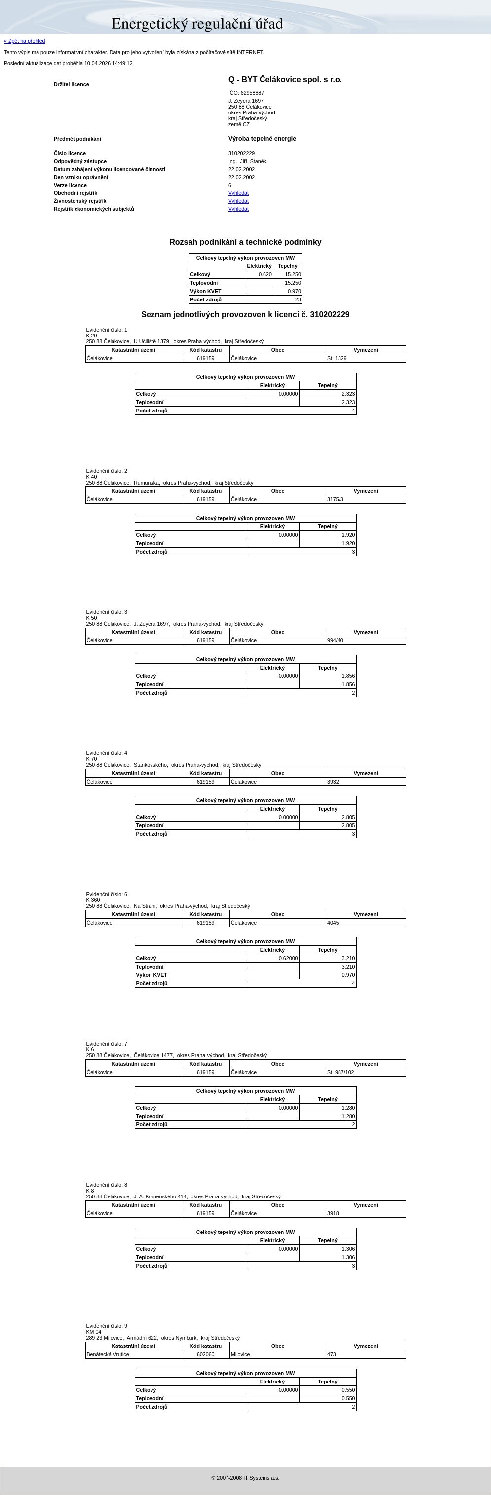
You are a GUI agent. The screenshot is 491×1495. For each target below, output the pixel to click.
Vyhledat (238, 193)
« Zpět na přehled (24, 41)
